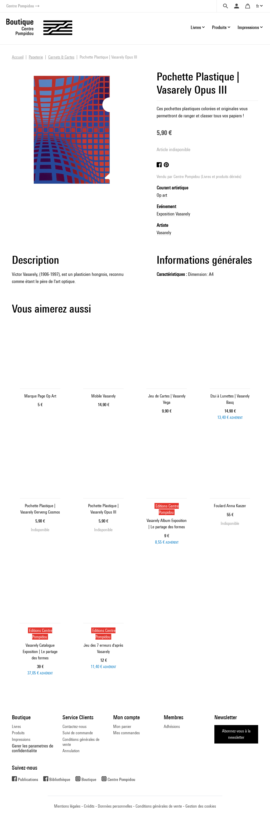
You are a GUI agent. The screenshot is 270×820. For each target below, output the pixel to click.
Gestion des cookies (200, 806)
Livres (16, 726)
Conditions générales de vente (80, 742)
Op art (162, 195)
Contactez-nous (74, 726)
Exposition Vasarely (173, 214)
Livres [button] (196, 27)
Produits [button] (219, 27)
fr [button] (257, 6)
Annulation (71, 750)
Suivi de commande (77, 732)
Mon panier (122, 726)
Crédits (89, 806)
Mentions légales (67, 806)
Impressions (21, 739)
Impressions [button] (248, 27)
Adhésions (172, 726)
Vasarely (164, 232)
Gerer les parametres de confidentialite (32, 748)
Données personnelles (115, 806)
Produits (18, 732)
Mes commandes (126, 732)
